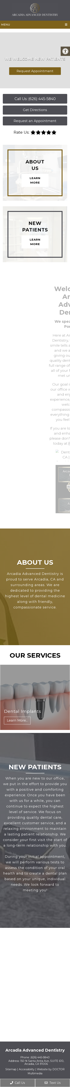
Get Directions (35, 110)
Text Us (52, 1083)
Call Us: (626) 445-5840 (35, 99)
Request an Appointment (35, 121)
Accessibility (27, 1069)
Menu (5, 24)
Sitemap (10, 1069)
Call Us (17, 1083)
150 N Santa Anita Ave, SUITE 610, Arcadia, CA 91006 (42, 1062)
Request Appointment (35, 71)
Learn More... (17, 720)
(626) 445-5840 (40, 1057)
